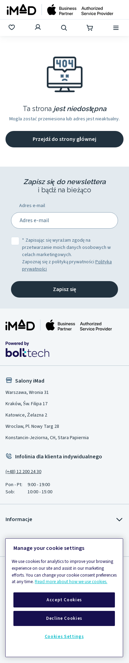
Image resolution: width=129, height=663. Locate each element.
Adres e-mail (32, 205)
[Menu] (116, 28)
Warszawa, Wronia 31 (27, 392)
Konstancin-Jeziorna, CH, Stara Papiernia (47, 437)
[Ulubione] (12, 28)
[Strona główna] (60, 9)
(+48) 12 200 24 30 (23, 471)
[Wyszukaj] (65, 28)
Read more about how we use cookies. (71, 582)
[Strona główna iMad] (59, 325)
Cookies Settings (64, 637)
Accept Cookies (64, 600)
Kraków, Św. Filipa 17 (26, 403)
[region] (64, 598)
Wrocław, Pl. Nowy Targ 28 (32, 426)
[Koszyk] (90, 28)
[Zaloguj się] (38, 28)
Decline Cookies (64, 618)
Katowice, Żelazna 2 (26, 415)
